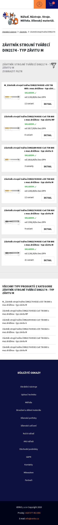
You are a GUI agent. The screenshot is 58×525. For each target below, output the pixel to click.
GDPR (28, 457)
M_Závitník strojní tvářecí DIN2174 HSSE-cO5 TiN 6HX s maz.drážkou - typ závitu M (27, 303)
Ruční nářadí (28, 433)
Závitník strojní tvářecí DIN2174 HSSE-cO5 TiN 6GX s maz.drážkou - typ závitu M (25, 331)
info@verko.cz (32, 518)
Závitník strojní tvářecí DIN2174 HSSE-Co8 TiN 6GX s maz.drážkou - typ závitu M (25, 340)
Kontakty (28, 464)
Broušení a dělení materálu (28, 410)
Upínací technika (28, 394)
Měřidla (28, 402)
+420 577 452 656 (32, 513)
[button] (40, 4)
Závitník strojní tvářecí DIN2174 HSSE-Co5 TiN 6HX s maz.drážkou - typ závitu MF (25, 312)
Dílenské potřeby (29, 418)
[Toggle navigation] (8, 4)
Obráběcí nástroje (9, 32)
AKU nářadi (29, 441)
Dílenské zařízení (29, 425)
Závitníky (23, 32)
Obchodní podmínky (28, 449)
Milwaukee (29, 472)
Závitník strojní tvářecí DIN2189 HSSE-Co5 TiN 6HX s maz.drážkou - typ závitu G (25, 321)
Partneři (28, 480)
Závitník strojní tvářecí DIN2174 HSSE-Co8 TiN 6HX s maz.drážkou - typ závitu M (25, 349)
